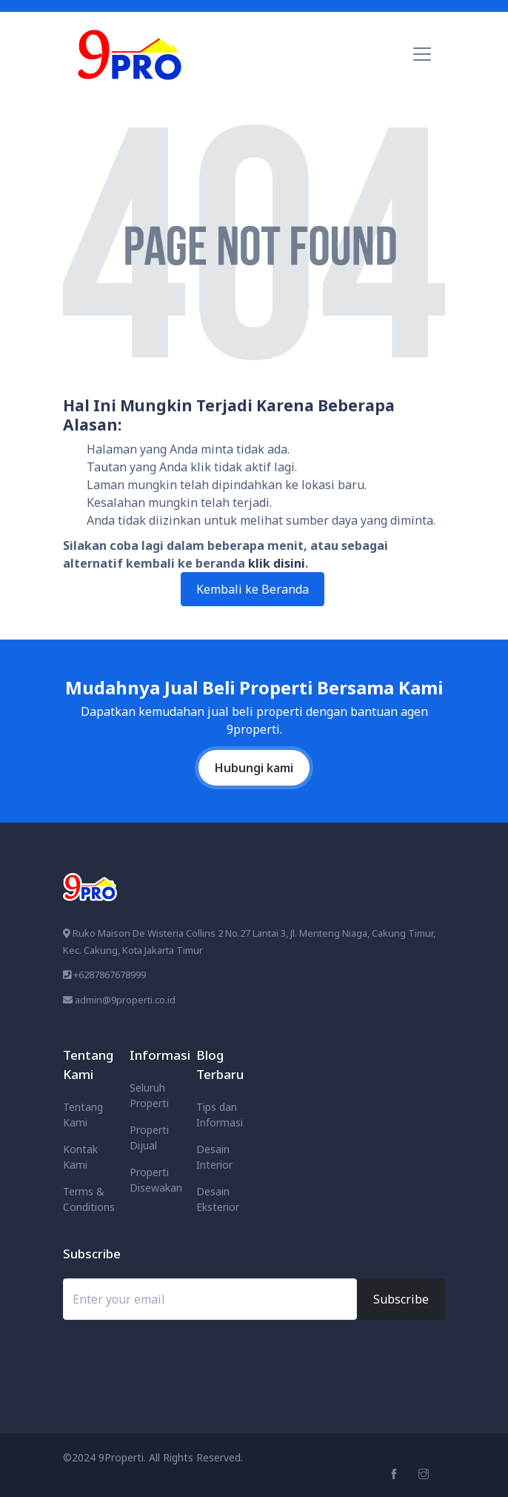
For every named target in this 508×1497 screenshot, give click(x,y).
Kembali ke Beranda (252, 589)
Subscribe (401, 1299)
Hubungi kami (254, 768)
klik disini (276, 563)
